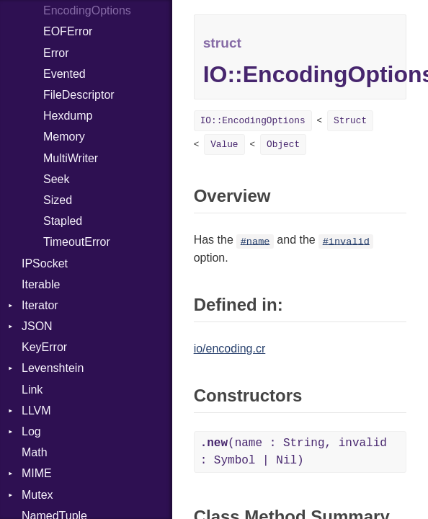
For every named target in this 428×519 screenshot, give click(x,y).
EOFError (67, 31)
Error (56, 53)
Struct (350, 120)
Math (35, 452)
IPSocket (45, 263)
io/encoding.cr (230, 348)
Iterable (41, 284)
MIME (37, 473)
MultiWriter (70, 158)
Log (31, 431)
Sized (57, 200)
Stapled (62, 221)
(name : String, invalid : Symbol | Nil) (293, 452)
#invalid (346, 241)
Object (283, 144)
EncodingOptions (87, 10)
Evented (64, 74)
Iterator (40, 305)
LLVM (36, 410)
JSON (37, 326)
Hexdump (67, 116)
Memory (64, 136)
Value (224, 144)
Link (32, 389)
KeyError (44, 347)
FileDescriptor (79, 95)
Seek (56, 179)
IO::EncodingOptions (253, 120)
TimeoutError (76, 242)
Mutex (37, 495)
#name (255, 241)
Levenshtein (53, 368)
